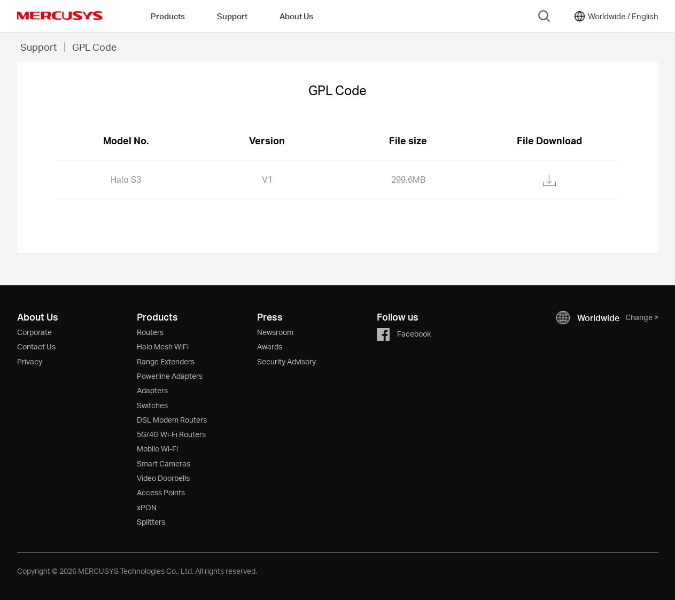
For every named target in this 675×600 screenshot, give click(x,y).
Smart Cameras (163, 463)
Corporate (34, 332)
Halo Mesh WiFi (163, 346)
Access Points (161, 492)
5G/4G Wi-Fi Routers (171, 434)
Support (38, 47)
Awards (269, 346)
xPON (147, 507)
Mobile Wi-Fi (157, 448)
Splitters (151, 521)
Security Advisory (286, 361)
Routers (150, 332)
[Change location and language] (615, 16)
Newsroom (275, 332)
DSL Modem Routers (172, 419)
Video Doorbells (163, 477)
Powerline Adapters (170, 375)
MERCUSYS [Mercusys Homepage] (60, 15)
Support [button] (232, 16)
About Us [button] (296, 16)
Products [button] (168, 16)
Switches (152, 405)
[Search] (544, 16)
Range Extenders (166, 361)
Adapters (152, 390)
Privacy (29, 361)
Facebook (404, 333)
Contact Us (36, 346)
